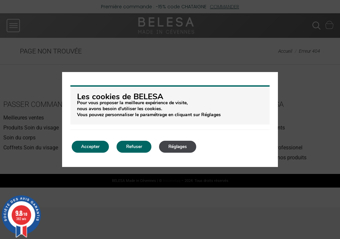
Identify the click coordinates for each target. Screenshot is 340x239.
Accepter (91, 146)
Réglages (181, 146)
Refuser (136, 146)
